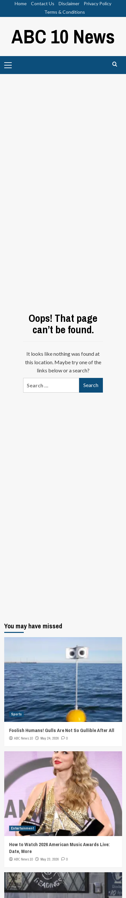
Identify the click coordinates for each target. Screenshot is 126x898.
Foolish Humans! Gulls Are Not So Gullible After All (61, 730)
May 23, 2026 (49, 859)
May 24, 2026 (49, 738)
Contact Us (42, 3)
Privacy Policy (97, 3)
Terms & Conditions (64, 12)
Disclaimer (69, 3)
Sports (16, 714)
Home (21, 3)
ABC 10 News (63, 36)
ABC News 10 (23, 738)
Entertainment (22, 828)
